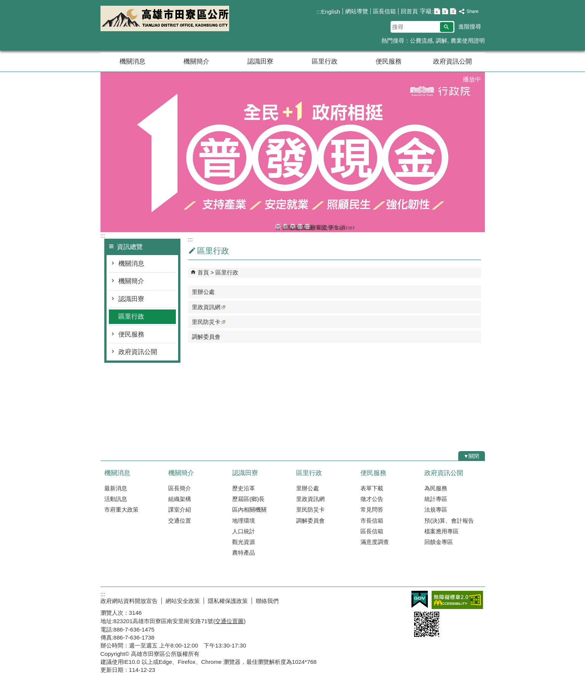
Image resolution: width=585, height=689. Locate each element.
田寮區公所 (164, 18)
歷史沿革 (243, 488)
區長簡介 (179, 488)
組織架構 (179, 499)
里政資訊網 (208, 307)
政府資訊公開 (452, 61)
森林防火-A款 (292, 226)
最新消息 (115, 488)
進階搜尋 (469, 26)
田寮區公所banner (307, 226)
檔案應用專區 (441, 531)
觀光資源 (243, 542)
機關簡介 (196, 61)
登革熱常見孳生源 (300, 226)
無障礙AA (457, 600)
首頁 (203, 272)
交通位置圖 (229, 621)
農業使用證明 (468, 40)
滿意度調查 (374, 542)
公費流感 (421, 40)
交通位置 (179, 520)
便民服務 (389, 61)
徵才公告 (371, 499)
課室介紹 (179, 509)
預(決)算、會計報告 (449, 520)
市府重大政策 (121, 509)
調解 (441, 40)
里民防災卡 (208, 322)
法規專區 (435, 509)
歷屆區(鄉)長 (248, 499)
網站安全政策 (183, 601)
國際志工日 (285, 226)
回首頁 (409, 11)
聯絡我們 (267, 601)
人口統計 (243, 531)
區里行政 (325, 61)
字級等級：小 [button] (437, 11)
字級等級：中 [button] (445, 11)
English (330, 11)
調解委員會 (206, 336)
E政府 (419, 599)
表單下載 (371, 488)
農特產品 (243, 552)
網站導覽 (356, 11)
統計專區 (435, 499)
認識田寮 (260, 61)
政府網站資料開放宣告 (129, 601)
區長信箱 (384, 11)
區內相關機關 (249, 509)
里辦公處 (203, 292)
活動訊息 (115, 499)
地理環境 (243, 520)
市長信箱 (371, 520)
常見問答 (371, 509)
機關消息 (132, 61)
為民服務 (435, 488)
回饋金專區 (438, 542)
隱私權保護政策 (228, 601)
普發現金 (278, 226)
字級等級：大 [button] (453, 11)
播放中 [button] (472, 79)
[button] (446, 27)
